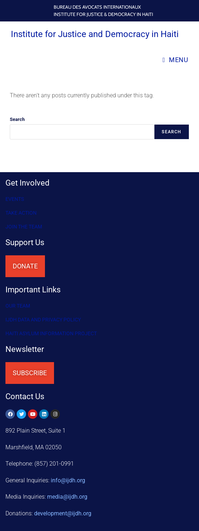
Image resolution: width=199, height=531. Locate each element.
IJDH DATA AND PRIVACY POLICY (43, 320)
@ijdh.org (62, 513)
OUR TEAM (17, 306)
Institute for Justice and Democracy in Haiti (95, 34)
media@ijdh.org (67, 496)
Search (17, 119)
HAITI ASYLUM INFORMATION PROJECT (51, 333)
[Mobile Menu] (175, 60)
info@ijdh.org (68, 480)
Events (14, 199)
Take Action (21, 213)
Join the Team (23, 227)
